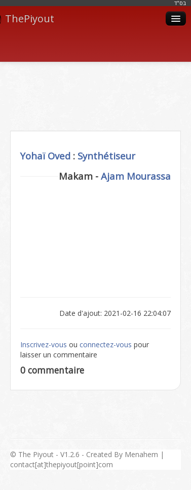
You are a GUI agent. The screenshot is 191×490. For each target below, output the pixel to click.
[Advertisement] (96, 85)
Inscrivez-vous (43, 344)
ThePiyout (27, 19)
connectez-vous (106, 344)
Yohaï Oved (45, 155)
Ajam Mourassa (136, 176)
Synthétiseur (106, 155)
